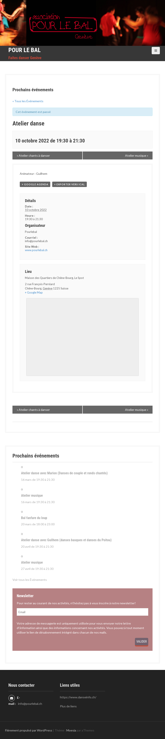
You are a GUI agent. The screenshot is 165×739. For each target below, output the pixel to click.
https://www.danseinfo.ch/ (78, 697)
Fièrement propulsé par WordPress (28, 730)
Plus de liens (68, 706)
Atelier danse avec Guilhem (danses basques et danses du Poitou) (66, 540)
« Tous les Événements (27, 101)
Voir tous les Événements (29, 579)
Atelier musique (32, 495)
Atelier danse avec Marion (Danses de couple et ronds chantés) (64, 473)
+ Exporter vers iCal (69, 184)
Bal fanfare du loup (34, 518)
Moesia (71, 730)
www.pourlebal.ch (36, 250)
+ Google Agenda (35, 184)
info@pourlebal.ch (30, 703)
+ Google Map (34, 292)
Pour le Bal (24, 50)
